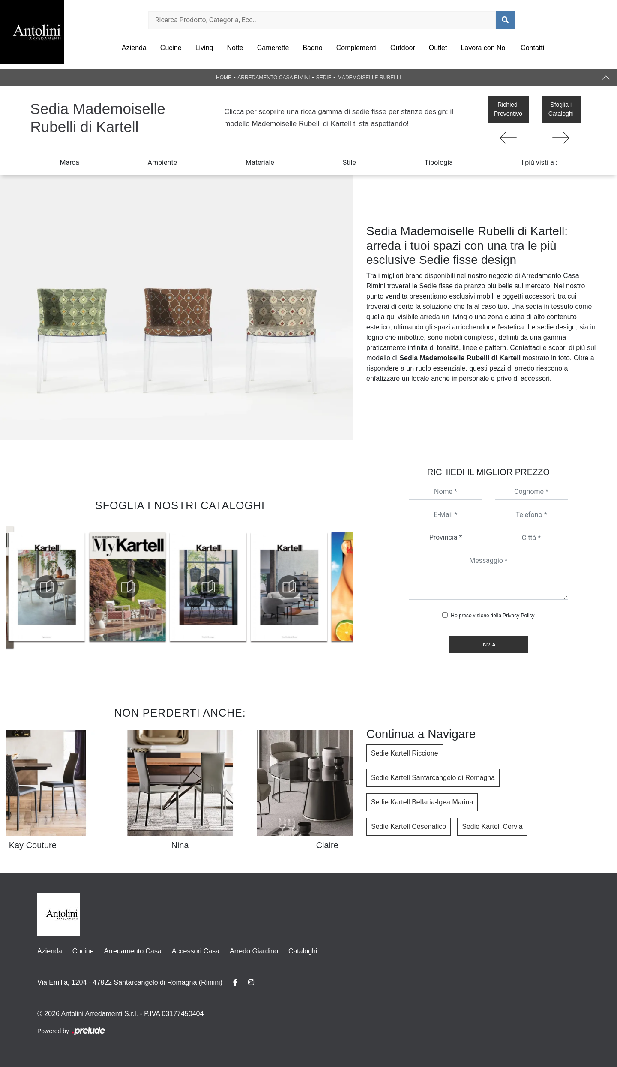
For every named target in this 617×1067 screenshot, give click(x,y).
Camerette (273, 47)
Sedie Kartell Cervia (492, 826)
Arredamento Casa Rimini (273, 78)
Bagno (312, 47)
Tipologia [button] (439, 162)
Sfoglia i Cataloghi (561, 109)
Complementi (356, 47)
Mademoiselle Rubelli (369, 78)
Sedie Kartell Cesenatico (408, 826)
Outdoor (402, 47)
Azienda (134, 47)
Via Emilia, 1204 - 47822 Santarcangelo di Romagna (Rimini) (129, 982)
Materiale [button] (260, 162)
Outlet (438, 47)
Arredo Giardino (254, 951)
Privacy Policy (519, 616)
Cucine (171, 47)
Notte (235, 47)
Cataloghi (302, 951)
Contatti (532, 47)
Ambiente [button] (162, 162)
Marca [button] (69, 162)
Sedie (324, 78)
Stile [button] (349, 162)
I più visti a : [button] (539, 162)
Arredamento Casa (133, 951)
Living (204, 47)
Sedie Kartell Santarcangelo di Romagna (433, 777)
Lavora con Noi (484, 47)
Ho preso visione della (492, 616)
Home (223, 78)
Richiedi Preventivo (508, 109)
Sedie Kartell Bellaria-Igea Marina (422, 802)
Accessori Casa (195, 951)
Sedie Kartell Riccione (404, 753)
